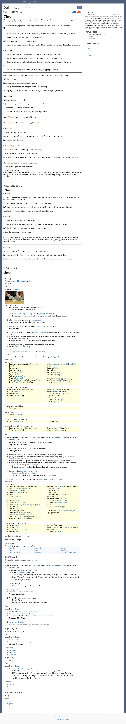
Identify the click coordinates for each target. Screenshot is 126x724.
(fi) (21, 372)
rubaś (60, 507)
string (61, 479)
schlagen (22, 515)
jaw (27, 612)
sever (21, 448)
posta (66, 379)
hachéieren (62, 494)
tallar (17, 531)
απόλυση (55, 428)
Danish (91, 25)
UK (89, 34)
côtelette (17, 374)
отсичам (12, 490)
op (9, 686)
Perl (26, 479)
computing (13, 479)
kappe (104, 18)
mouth (30, 616)
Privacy (59, 719)
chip (97, 29)
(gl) (23, 376)
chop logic (38, 548)
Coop (89, 50)
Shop (89, 55)
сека (23, 488)
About (63, 719)
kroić (62, 500)
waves (16, 332)
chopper (11, 550)
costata (49, 366)
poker (11, 336)
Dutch (86, 20)
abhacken (12, 515)
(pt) (60, 379)
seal (24, 640)
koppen (115, 20)
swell (53, 332)
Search (29, 1)
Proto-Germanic (106, 16)
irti (24, 529)
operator (30, 669)
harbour (43, 616)
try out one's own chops (68, 552)
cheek (24, 614)
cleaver (25, 320)
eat (10, 702)
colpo (54, 393)
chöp (18, 281)
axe (21, 320)
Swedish (110, 25)
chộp (30, 281)
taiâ (16, 507)
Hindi (7, 631)
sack (57, 357)
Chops (89, 53)
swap (36, 570)
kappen (89, 20)
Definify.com (60, 717)
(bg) (26, 428)
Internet (12, 669)
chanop (11, 684)
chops (17, 289)
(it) (67, 364)
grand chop (12, 654)
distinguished (42, 332)
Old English (104, 27)
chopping (57, 437)
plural (21, 612)
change (12, 622)
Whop (89, 48)
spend (11, 704)
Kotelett (18, 378)
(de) (22, 378)
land (13, 616)
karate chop (64, 550)
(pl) (58, 500)
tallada (17, 393)
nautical (12, 592)
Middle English (91, 15)
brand (35, 642)
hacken (17, 513)
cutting (46, 442)
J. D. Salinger (21, 314)
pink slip (52, 357)
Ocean (11, 332)
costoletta (55, 364)
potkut (17, 430)
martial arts (13, 326)
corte (57, 379)
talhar (57, 531)
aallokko (18, 415)
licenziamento (57, 430)
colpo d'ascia (65, 393)
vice (33, 614)
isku (16, 391)
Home (24, 1)
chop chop (12, 548)
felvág (57, 486)
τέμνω (66, 527)
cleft (23, 347)
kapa (113, 25)
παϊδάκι (16, 380)
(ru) (61, 381)
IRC (19, 669)
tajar (70, 511)
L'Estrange (34, 465)
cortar (55, 511)
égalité (16, 421)
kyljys (17, 372)
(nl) (23, 370)
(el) (21, 380)
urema (63, 498)
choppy (62, 548)
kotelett (55, 372)
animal (34, 612)
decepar (65, 502)
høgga (17, 527)
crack (17, 347)
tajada (55, 401)
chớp (23, 281)
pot (25, 457)
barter (30, 570)
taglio (72, 364)
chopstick (37, 552)
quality (28, 642)
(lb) (68, 494)
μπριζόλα (19, 382)
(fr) (22, 374)
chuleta (55, 383)
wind (35, 332)
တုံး (17, 492)
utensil (38, 320)
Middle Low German (108, 20)
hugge (17, 525)
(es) (60, 383)
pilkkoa (25, 503)
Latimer (33, 473)
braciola (62, 364)
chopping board (14, 552)
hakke (17, 501)
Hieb (17, 395)
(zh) (20, 497)
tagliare (54, 488)
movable (13, 614)
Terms (67, 719)
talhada (57, 399)
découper (26, 505)
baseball (19, 455)
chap (28, 347)
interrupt (23, 471)
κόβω (54, 527)
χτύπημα (55, 389)
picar (17, 509)
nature (22, 642)
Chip (89, 51)
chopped (15, 439)
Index (34, 1)
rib (42, 307)
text (56, 479)
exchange (21, 570)
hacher (16, 505)
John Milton (21, 572)
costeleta (18, 376)
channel (51, 616)
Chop (89, 46)
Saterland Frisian (98, 18)
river (38, 616)
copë (90, 27)
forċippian (119, 27)
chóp (14, 281)
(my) (20, 492)
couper (35, 505)
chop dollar (13, 650)
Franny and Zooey (46, 314)
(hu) (61, 486)
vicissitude (21, 622)
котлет (34, 364)
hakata (17, 503)
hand (38, 326)
